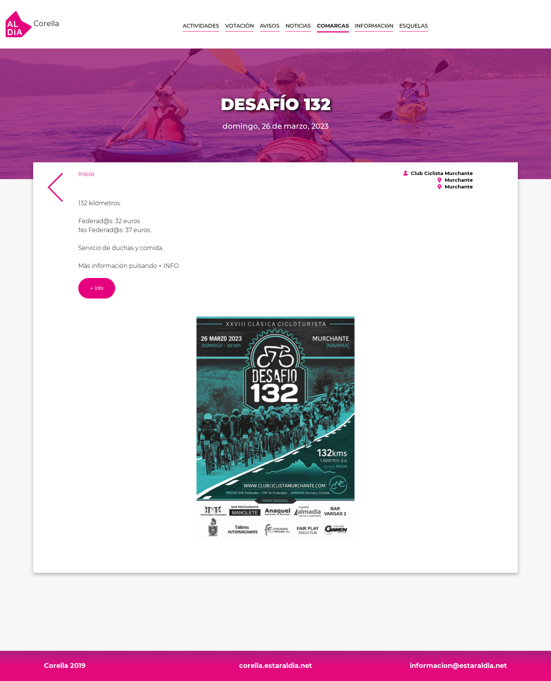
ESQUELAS (413, 25)
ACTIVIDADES (201, 25)
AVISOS (270, 25)
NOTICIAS (298, 25)
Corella (32, 24)
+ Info (96, 288)
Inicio (86, 174)
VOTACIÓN (239, 25)
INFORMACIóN (374, 25)
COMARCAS (333, 25)
